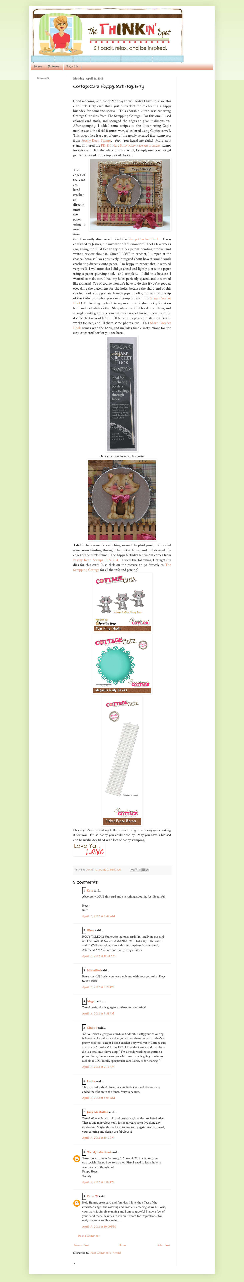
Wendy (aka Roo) (99, 1152)
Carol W (93, 1196)
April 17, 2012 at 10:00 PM (99, 1227)
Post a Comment (89, 1236)
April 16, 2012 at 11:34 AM (99, 956)
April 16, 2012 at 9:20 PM (98, 987)
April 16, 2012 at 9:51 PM (98, 1013)
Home (38, 66)
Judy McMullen (97, 1112)
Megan (91, 1001)
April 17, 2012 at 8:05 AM (98, 1098)
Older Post (163, 1245)
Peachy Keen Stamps (96, 140)
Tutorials (72, 66)
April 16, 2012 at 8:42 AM (98, 916)
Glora (91, 930)
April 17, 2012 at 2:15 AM (98, 1067)
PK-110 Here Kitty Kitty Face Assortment (130, 145)
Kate (90, 891)
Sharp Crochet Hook (143, 239)
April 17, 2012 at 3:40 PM (98, 1138)
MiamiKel (94, 970)
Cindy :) (92, 1028)
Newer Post (81, 1245)
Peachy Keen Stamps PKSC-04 (95, 560)
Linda (91, 1081)
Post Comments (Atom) (105, 1253)
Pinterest (54, 66)
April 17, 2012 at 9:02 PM (98, 1182)
